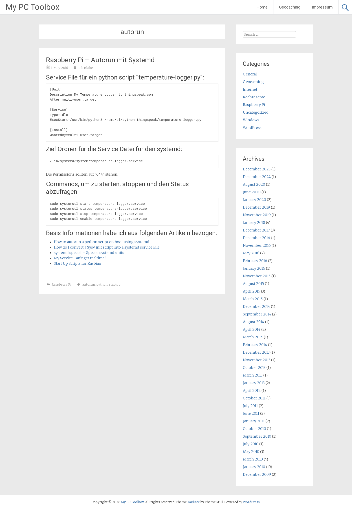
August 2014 (253, 322)
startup (115, 284)
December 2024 (257, 176)
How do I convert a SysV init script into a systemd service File (107, 247)
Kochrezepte (254, 97)
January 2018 (254, 222)
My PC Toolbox (32, 7)
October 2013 (254, 367)
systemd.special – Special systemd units (89, 252)
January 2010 (254, 467)
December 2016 (256, 238)
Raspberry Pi (61, 284)
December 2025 (257, 169)
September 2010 (257, 436)
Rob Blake (85, 68)
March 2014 (253, 337)
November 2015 (257, 276)
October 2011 (254, 398)
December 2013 (256, 352)
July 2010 (250, 444)
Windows (251, 120)
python (102, 284)
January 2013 (254, 383)
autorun (88, 284)
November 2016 (257, 245)
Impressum (322, 7)
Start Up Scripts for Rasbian (77, 263)
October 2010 (254, 428)
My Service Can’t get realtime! (80, 258)
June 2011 (251, 413)
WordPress (252, 127)
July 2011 (250, 405)
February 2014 (255, 344)
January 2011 (254, 421)
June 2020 (252, 192)
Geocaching (289, 7)
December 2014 (256, 306)
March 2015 (253, 299)
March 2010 (253, 459)
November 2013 (256, 360)
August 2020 (254, 184)
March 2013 (252, 375)
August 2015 (253, 283)
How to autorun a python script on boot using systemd (101, 242)
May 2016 (251, 253)
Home (262, 7)
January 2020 (254, 199)
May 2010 (251, 451)
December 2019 (256, 207)
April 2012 (252, 390)
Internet (250, 89)
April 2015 (251, 291)
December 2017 (256, 230)
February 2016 (255, 260)
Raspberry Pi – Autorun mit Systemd (100, 60)
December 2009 (257, 474)
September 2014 (257, 314)
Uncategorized (255, 112)
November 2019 (257, 215)
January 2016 (254, 268)
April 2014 (251, 329)
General (250, 74)
